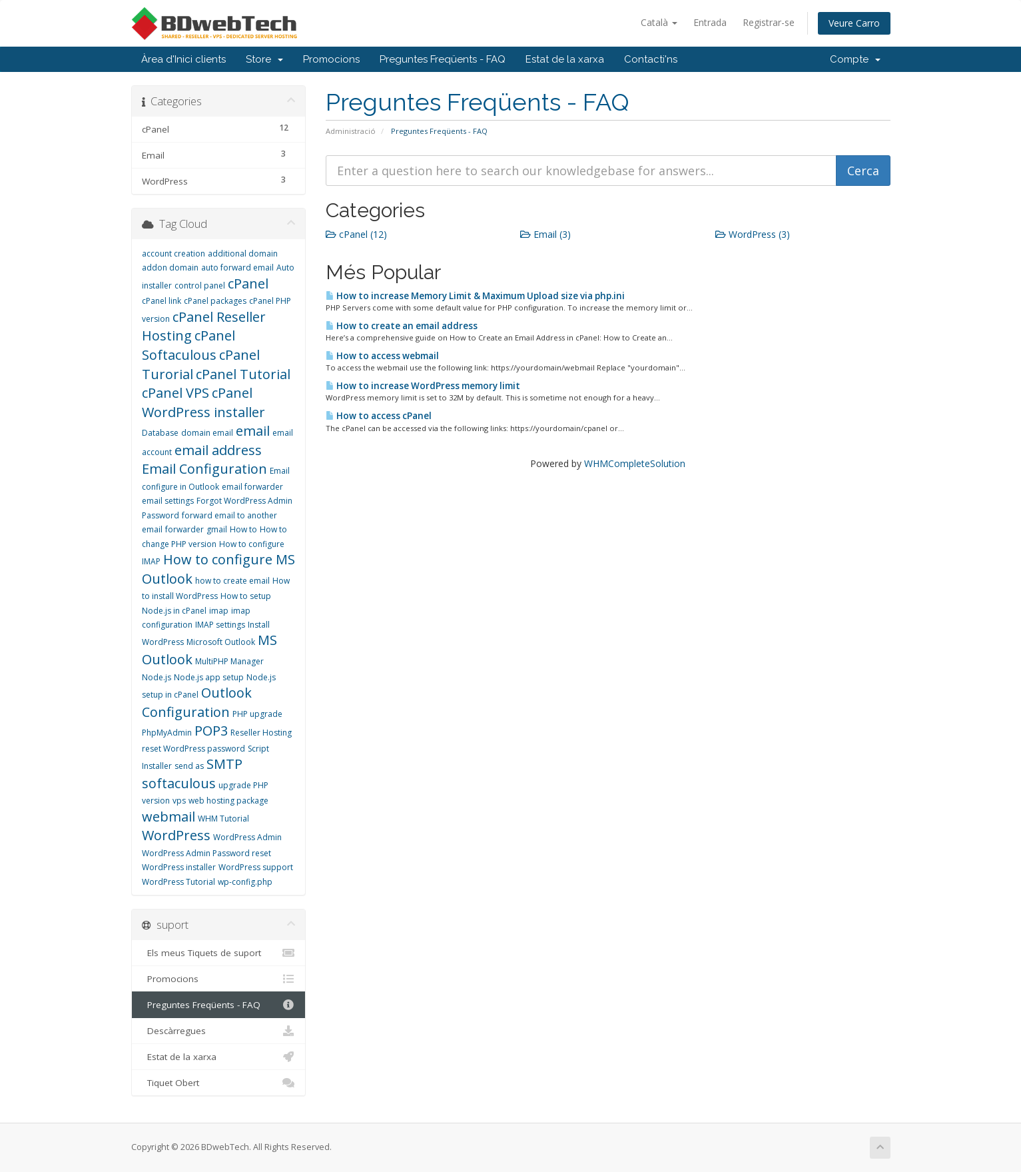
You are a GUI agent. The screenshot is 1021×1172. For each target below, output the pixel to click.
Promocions (331, 59)
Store (264, 59)
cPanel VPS (175, 393)
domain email (207, 432)
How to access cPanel (379, 416)
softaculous (179, 783)
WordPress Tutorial (178, 881)
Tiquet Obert (219, 1083)
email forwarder (252, 486)
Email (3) (545, 234)
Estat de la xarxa (564, 59)
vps (179, 800)
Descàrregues (219, 1031)
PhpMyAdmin (167, 732)
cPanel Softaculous (188, 345)
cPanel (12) (356, 234)
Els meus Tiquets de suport (219, 953)
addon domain (170, 267)
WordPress (176, 835)
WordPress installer (179, 867)
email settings (168, 500)
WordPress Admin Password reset (206, 853)
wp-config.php (245, 881)
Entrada (710, 22)
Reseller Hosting (261, 732)
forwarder (184, 529)
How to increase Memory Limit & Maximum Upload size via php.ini (475, 296)
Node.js (156, 677)
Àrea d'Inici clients (183, 59)
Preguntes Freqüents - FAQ (443, 59)
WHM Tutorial (223, 818)
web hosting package (228, 800)
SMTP (224, 764)
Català (659, 22)
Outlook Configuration (197, 702)
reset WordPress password (193, 748)
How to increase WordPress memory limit (423, 386)
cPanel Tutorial (243, 374)
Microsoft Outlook (220, 642)
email (253, 431)
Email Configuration (204, 469)
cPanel (248, 284)
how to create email (232, 580)
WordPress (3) (752, 234)
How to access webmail (382, 356)
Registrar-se (769, 22)
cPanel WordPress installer (203, 402)
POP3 (211, 731)
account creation (173, 253)
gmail (216, 529)
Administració (351, 131)
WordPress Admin (247, 837)
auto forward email (237, 267)
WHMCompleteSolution (634, 463)
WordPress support (255, 867)
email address (218, 450)
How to (243, 529)
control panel (199, 285)
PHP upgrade (257, 714)
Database (160, 432)
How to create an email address (402, 326)
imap (218, 610)
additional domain (243, 253)
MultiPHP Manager (229, 661)
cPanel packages (215, 300)
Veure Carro (854, 23)
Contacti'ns (650, 59)
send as (189, 766)
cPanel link (161, 300)
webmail (168, 817)
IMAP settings (220, 624)
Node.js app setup (209, 677)
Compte (855, 59)
